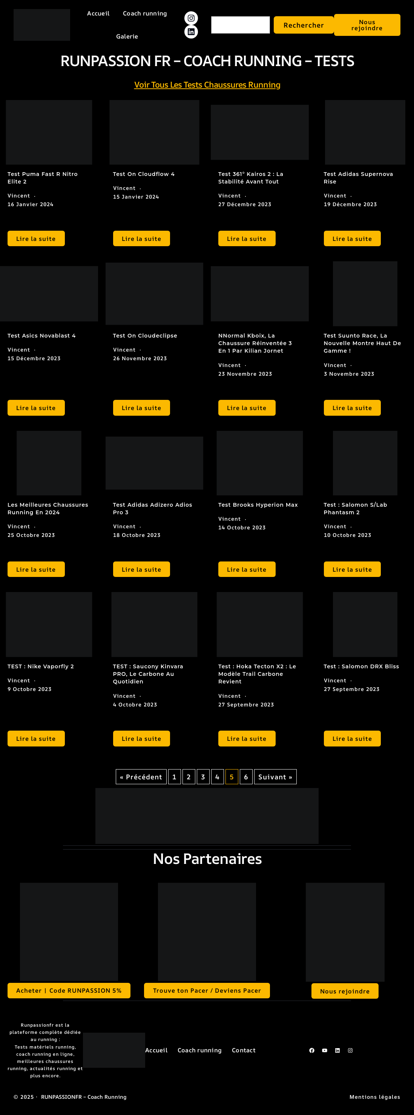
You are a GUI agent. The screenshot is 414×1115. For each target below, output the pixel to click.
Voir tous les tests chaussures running (207, 84)
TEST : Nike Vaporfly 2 (41, 666)
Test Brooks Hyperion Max (258, 504)
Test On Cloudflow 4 (144, 174)
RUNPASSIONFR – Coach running (84, 1096)
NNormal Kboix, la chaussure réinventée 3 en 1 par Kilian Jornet (255, 343)
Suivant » (275, 776)
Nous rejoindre (367, 25)
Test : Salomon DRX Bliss (362, 666)
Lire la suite (36, 238)
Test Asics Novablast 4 (42, 335)
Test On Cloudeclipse (145, 335)
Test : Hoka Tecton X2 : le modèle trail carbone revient (257, 674)
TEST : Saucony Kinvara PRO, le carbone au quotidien (148, 674)
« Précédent (141, 776)
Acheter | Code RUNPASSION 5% (69, 990)
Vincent (19, 195)
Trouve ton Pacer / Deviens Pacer (207, 990)
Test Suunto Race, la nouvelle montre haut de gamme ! (363, 343)
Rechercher (304, 24)
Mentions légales (375, 1096)
